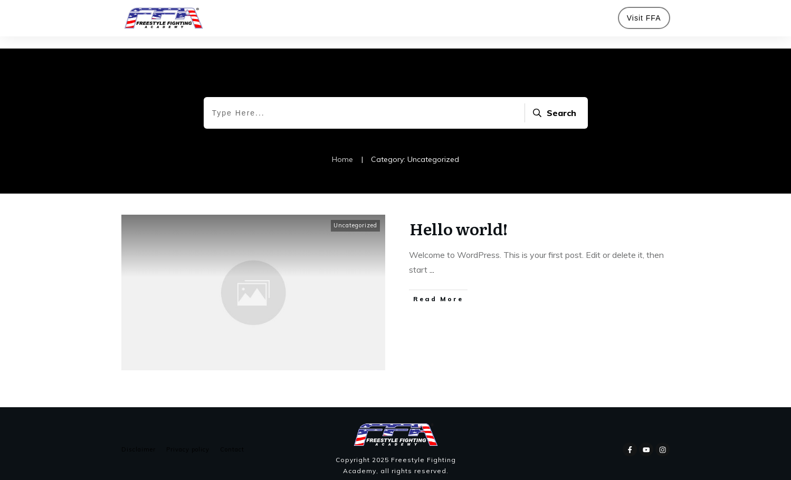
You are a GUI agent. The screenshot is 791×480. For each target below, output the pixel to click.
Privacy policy (187, 437)
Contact (232, 437)
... (432, 257)
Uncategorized (355, 213)
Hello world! (458, 216)
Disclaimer (138, 437)
